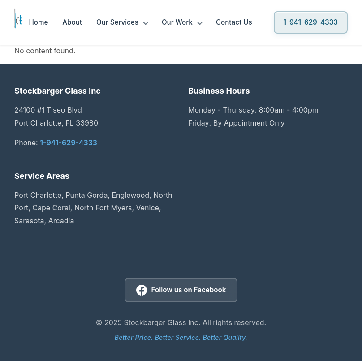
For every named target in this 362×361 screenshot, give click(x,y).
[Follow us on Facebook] (181, 290)
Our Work (177, 22)
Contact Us (234, 22)
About (72, 22)
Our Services (117, 22)
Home (38, 22)
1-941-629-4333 (311, 22)
